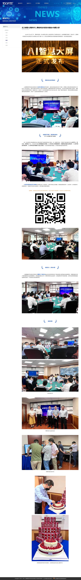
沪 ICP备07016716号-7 (47, 578)
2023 (6, 37)
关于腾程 (38, 3)
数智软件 (20, 3)
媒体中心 (29, 3)
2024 (6, 35)
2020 (6, 45)
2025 (6, 32)
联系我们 (46, 3)
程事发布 (6, 30)
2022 (6, 40)
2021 (6, 42)
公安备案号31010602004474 (59, 578)
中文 (74, 3)
